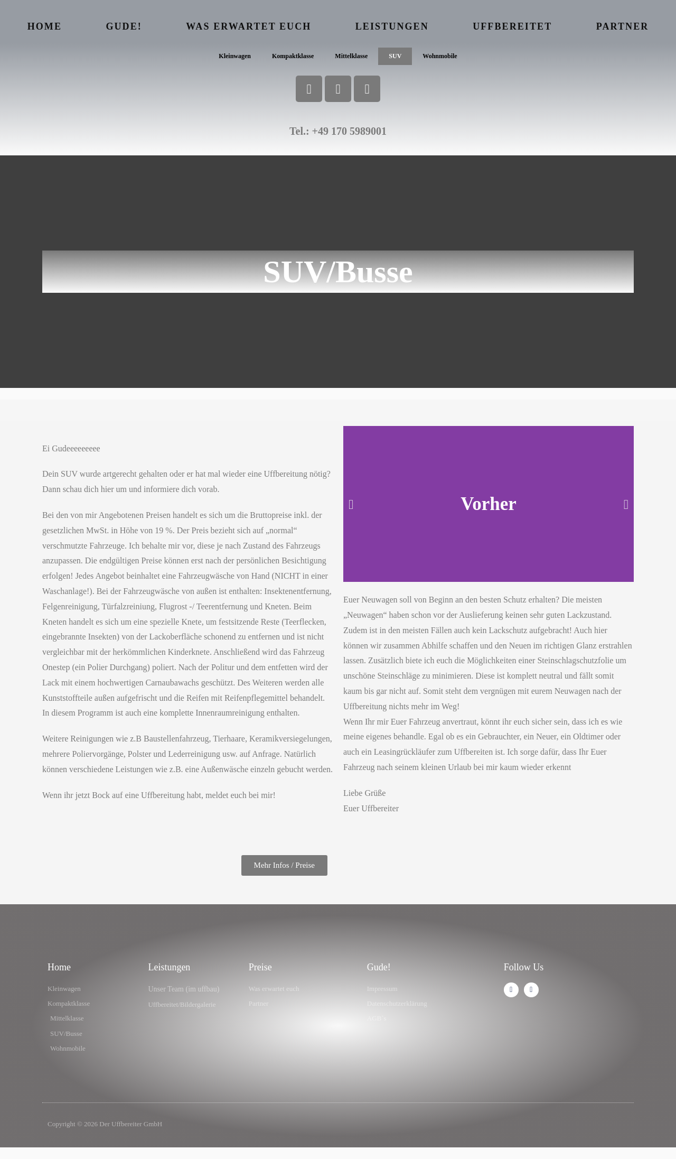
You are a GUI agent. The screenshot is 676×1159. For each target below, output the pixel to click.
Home (44, 26)
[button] (351, 510)
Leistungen (392, 26)
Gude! (124, 26)
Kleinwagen (224, 59)
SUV (401, 59)
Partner (622, 26)
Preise (260, 973)
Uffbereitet (512, 26)
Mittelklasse (353, 59)
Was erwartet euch (248, 26)
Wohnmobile (450, 59)
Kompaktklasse (289, 59)
